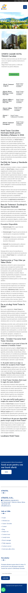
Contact (4, 526)
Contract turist (5, 534)
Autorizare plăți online (8, 549)
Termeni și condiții (14, 591)
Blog (3, 529)
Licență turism (5, 537)
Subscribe (5, 578)
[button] (3, 40)
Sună (6, 472)
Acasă (3, 518)
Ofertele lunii (5, 521)
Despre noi (5, 531)
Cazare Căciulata (6, 523)
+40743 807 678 (5, 504)
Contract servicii (6, 546)
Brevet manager (6, 540)
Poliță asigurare (6, 543)
